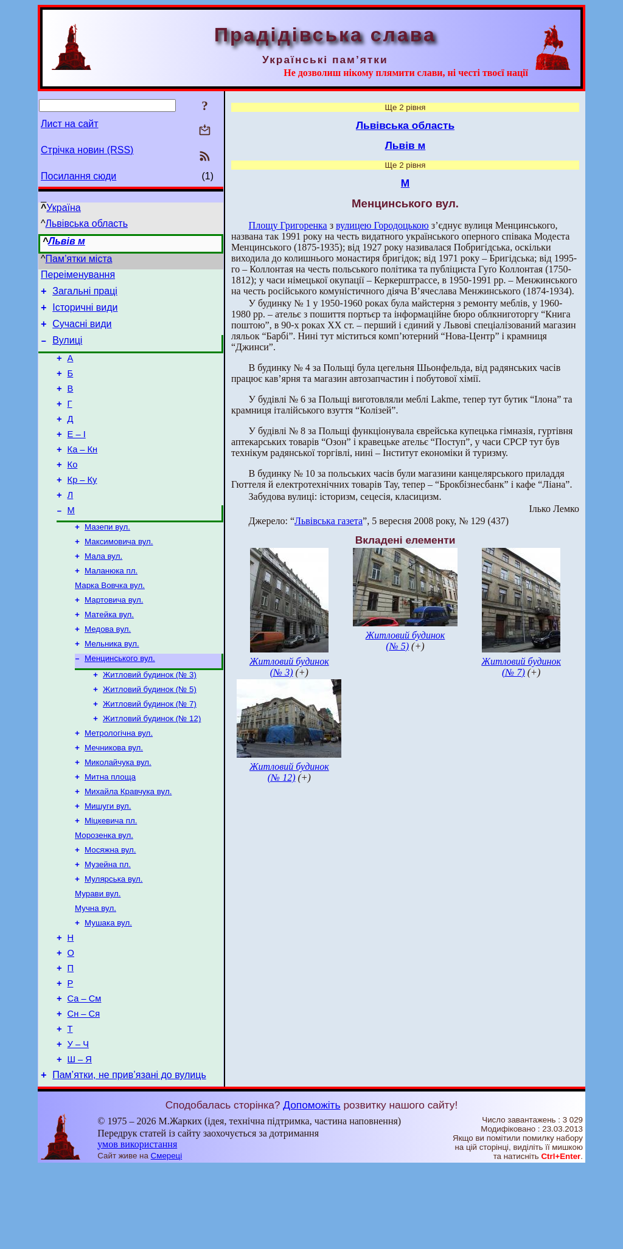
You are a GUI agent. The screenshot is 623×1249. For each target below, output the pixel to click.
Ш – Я (80, 1139)
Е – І (77, 454)
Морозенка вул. (104, 891)
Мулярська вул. (114, 938)
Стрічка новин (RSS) (87, 150)
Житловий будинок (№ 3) (150, 717)
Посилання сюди (78, 176)
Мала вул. (103, 588)
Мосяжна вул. (110, 907)
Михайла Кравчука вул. (128, 843)
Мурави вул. (97, 954)
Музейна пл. (108, 922)
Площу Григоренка (288, 225)
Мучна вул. (95, 970)
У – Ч (78, 1122)
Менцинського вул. (120, 699)
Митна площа (110, 827)
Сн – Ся (84, 1088)
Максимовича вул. (119, 573)
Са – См (85, 1071)
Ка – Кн (83, 471)
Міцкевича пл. (111, 875)
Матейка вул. (109, 652)
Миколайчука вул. (118, 812)
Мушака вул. (108, 986)
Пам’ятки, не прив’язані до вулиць (129, 1156)
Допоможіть (311, 1186)
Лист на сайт (70, 124)
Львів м (66, 241)
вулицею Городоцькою (382, 225)
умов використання (137, 1225)
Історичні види (84, 313)
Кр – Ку (82, 505)
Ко (73, 488)
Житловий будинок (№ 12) (152, 764)
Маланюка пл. (111, 604)
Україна (63, 207)
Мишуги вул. (108, 859)
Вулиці (67, 349)
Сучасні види (81, 331)
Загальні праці (84, 294)
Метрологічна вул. (119, 780)
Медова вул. (108, 668)
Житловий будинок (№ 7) (150, 748)
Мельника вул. (112, 683)
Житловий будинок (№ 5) (150, 733)
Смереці (167, 1237)
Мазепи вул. (107, 557)
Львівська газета (328, 521)
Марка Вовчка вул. (110, 620)
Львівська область (87, 223)
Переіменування (78, 276)
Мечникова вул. (114, 796)
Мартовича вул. (114, 636)
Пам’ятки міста (79, 259)
